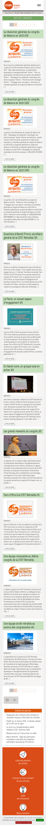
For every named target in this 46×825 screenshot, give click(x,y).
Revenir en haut (15, 699)
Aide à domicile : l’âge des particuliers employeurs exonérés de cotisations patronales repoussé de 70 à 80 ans (21, 739)
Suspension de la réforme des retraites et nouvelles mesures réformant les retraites (23, 716)
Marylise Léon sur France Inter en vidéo (22, 733)
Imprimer (8, 700)
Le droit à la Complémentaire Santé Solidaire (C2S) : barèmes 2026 (20, 728)
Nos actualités (26, 13)
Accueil (17, 13)
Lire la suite (9, 91)
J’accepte (40, 820)
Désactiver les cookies (23, 822)
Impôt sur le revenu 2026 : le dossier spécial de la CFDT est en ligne (23, 722)
